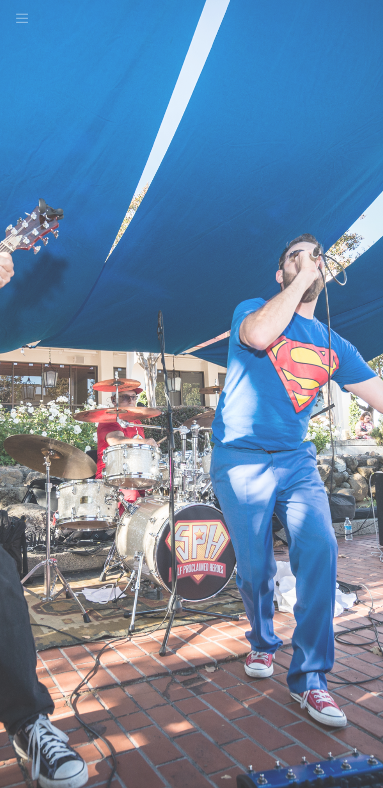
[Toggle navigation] (22, 18)
